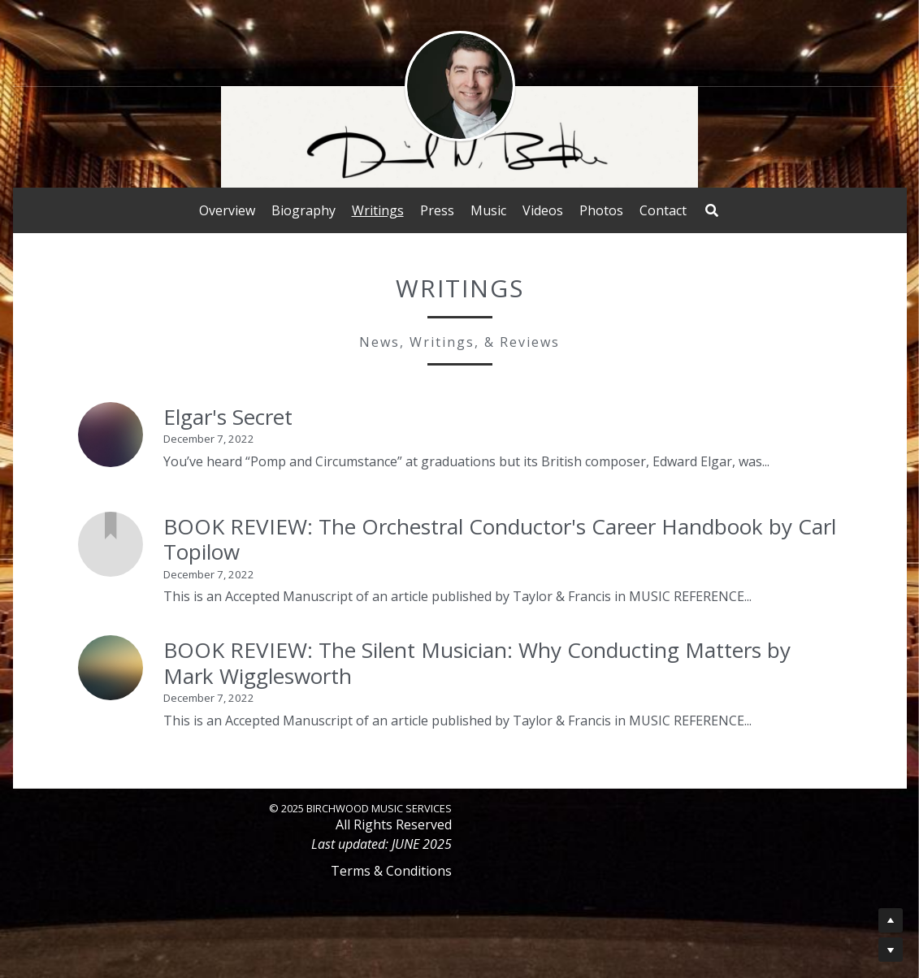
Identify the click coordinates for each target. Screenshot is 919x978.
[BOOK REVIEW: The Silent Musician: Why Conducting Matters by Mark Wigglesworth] (110, 667)
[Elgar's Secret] (110, 434)
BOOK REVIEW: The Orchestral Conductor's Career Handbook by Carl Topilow (499, 539)
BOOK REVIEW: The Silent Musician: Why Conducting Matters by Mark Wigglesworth (477, 663)
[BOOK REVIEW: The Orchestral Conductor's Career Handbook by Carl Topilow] (110, 544)
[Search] (712, 210)
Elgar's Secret (228, 416)
